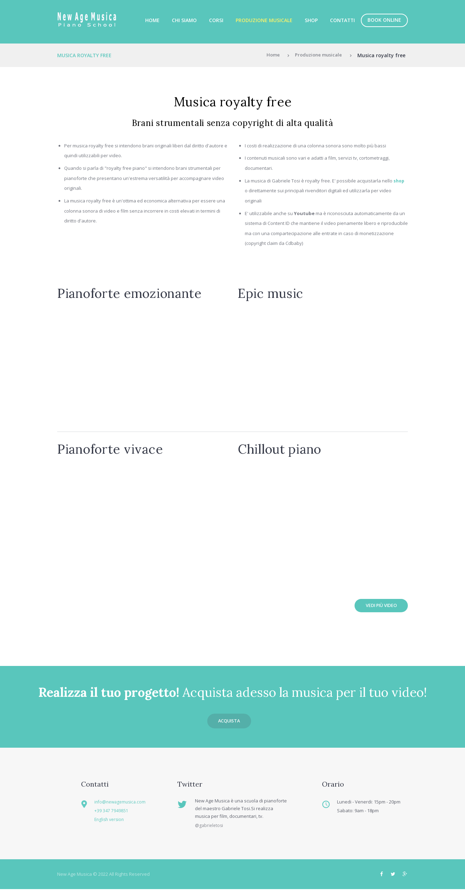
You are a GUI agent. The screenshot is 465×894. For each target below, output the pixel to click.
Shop (311, 20)
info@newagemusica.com (125, 805)
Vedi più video (377, 606)
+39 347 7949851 (115, 814)
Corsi (216, 20)
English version (114, 823)
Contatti (342, 20)
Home (152, 20)
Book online (384, 19)
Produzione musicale (264, 20)
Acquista (229, 724)
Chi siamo (184, 20)
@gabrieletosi (209, 830)
